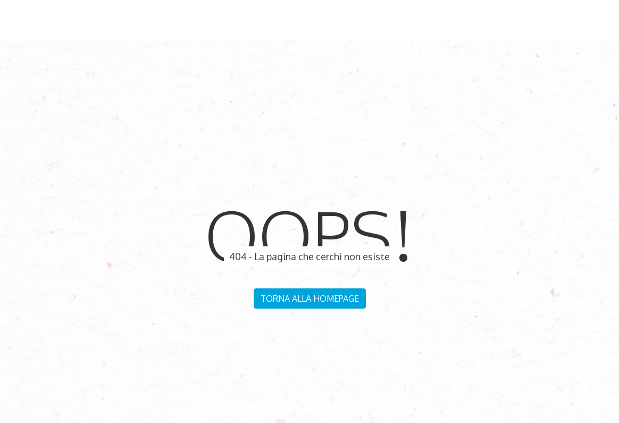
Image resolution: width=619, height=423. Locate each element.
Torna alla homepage (310, 298)
